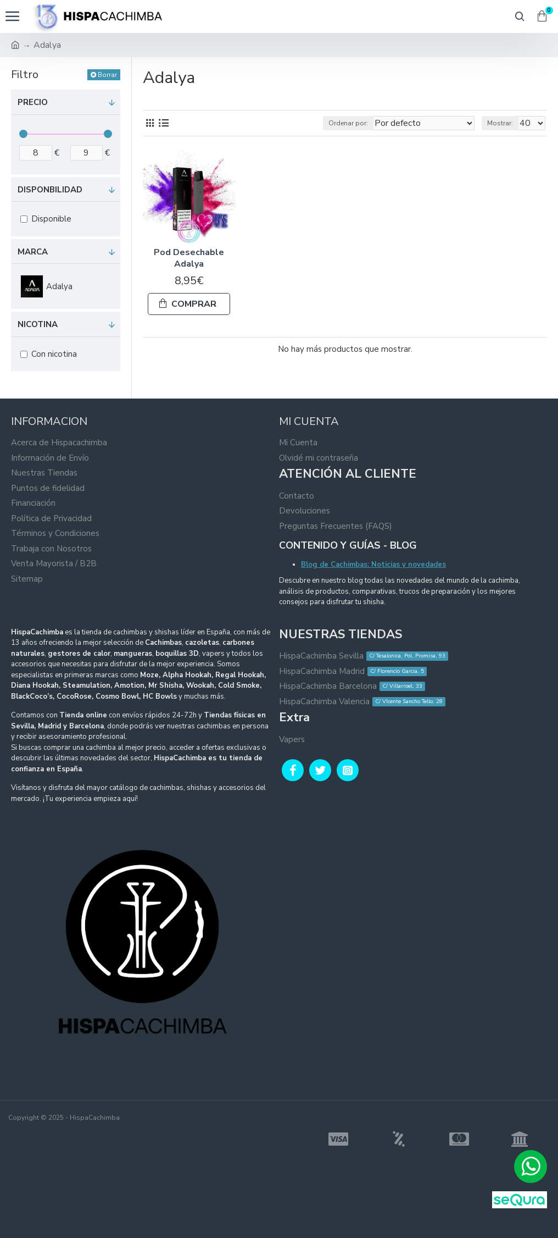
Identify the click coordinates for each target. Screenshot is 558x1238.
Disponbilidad (50, 189)
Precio (33, 102)
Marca (33, 251)
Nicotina (38, 324)
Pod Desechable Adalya (189, 258)
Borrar (107, 74)
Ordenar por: (348, 123)
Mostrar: (500, 123)
